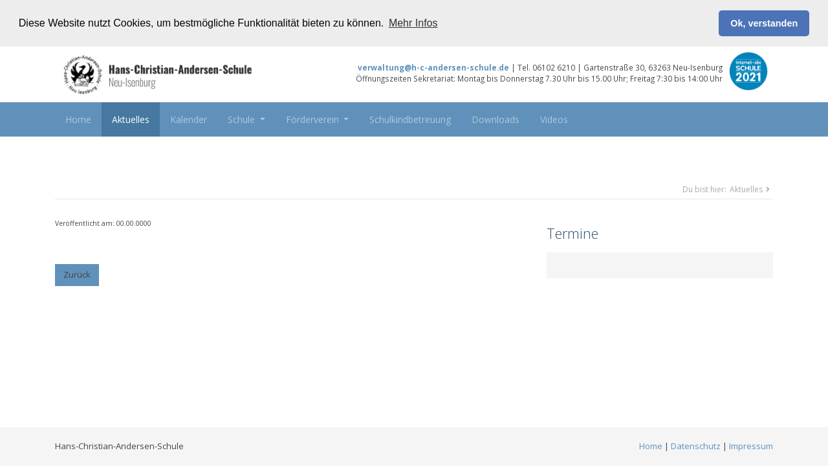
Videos (554, 119)
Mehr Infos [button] (413, 22)
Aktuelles (130, 119)
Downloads (495, 119)
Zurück (77, 274)
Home (78, 119)
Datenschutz (696, 446)
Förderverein (314, 119)
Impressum (751, 446)
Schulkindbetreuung (410, 119)
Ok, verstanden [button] (764, 23)
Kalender (188, 119)
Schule (242, 119)
